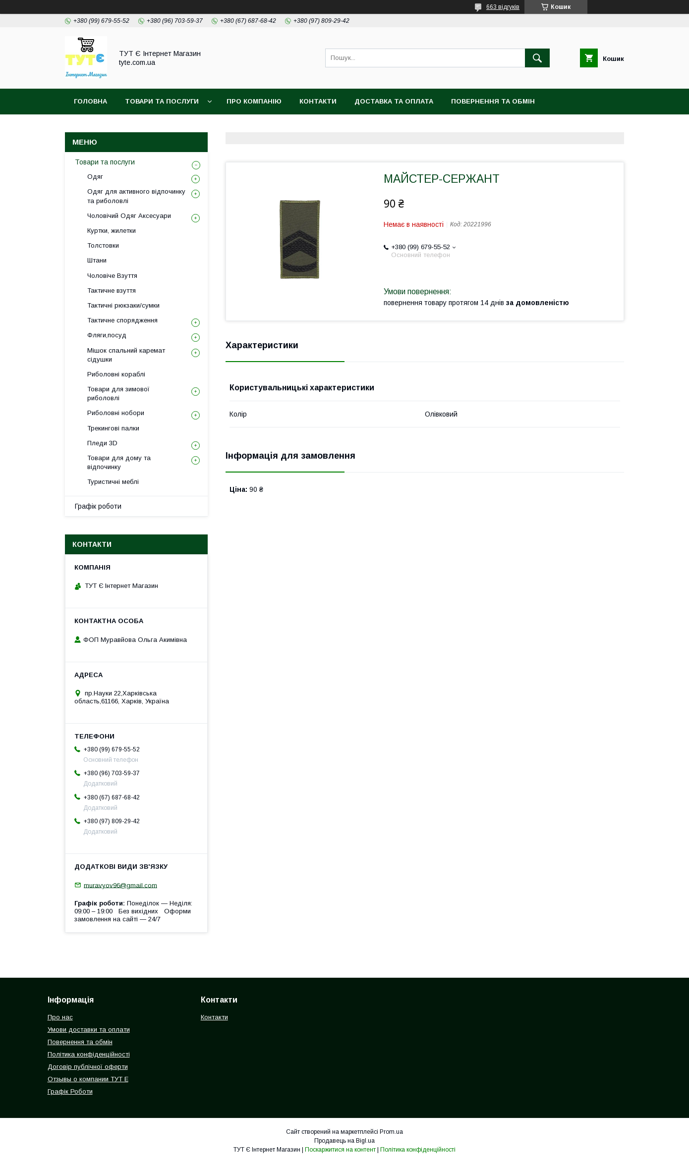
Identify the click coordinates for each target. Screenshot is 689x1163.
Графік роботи (98, 506)
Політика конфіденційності (128, 127)
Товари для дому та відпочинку (119, 462)
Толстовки (103, 245)
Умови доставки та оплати (89, 1029)
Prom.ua (391, 1131)
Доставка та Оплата (393, 101)
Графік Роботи (70, 1091)
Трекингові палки (113, 428)
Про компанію (254, 101)
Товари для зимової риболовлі (118, 393)
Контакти (318, 101)
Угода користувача (238, 127)
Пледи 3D (102, 443)
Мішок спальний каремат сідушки (126, 355)
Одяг (95, 176)
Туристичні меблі (113, 481)
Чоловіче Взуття (112, 275)
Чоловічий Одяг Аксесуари (129, 215)
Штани (97, 260)
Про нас (60, 1017)
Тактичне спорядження (122, 320)
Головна (90, 101)
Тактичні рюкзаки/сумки (123, 305)
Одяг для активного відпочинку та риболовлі (136, 196)
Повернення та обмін (493, 101)
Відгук (305, 127)
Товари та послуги (105, 162)
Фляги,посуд (106, 335)
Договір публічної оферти (88, 1066)
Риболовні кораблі (116, 374)
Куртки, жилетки (111, 230)
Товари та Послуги (162, 101)
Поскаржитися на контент (340, 1149)
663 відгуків (502, 6)
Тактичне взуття (111, 290)
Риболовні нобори (115, 413)
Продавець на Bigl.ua (344, 1140)
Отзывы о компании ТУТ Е (88, 1079)
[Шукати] (537, 58)
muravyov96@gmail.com (120, 885)
